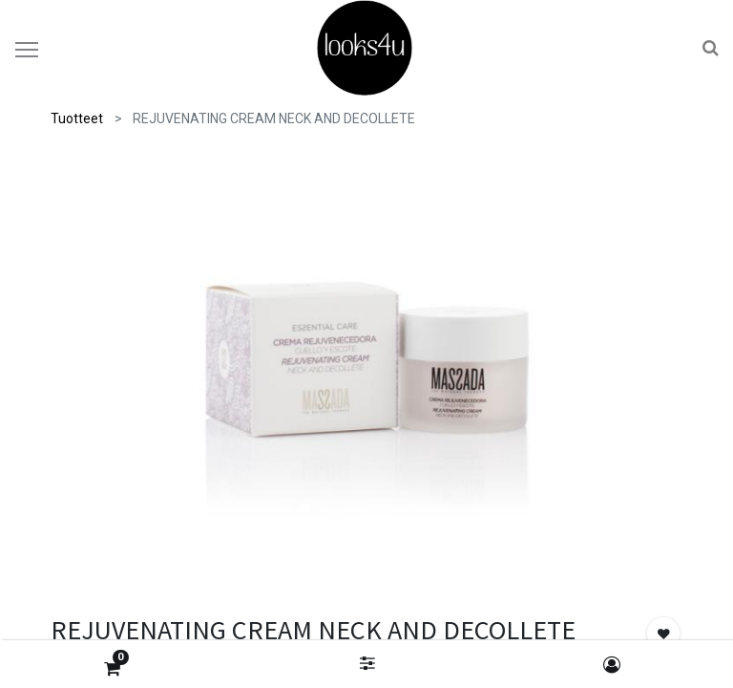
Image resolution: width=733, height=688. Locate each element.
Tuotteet (77, 118)
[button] (663, 633)
